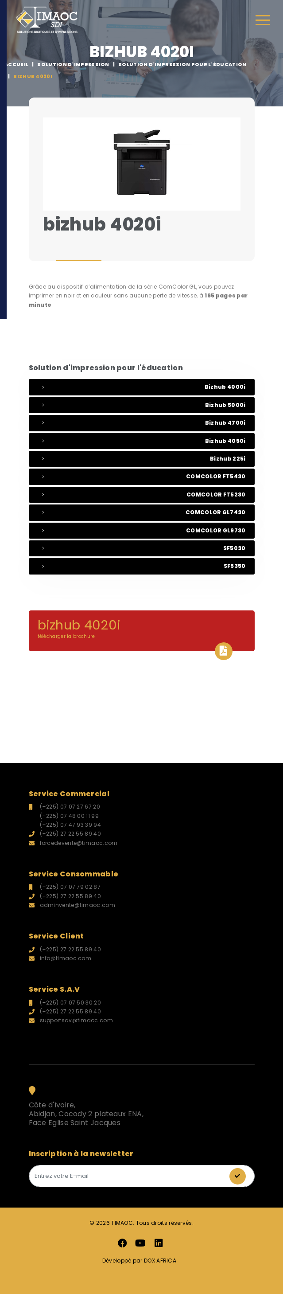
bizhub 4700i (144, 422)
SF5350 (144, 566)
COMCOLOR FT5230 (144, 494)
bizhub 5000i (144, 405)
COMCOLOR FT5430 (144, 476)
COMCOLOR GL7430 (144, 512)
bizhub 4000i (144, 387)
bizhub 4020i (142, 633)
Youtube (140, 1243)
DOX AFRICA (159, 1260)
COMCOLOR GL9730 (144, 530)
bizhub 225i (144, 458)
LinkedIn (158, 1243)
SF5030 (144, 548)
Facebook (122, 1243)
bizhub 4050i (144, 441)
